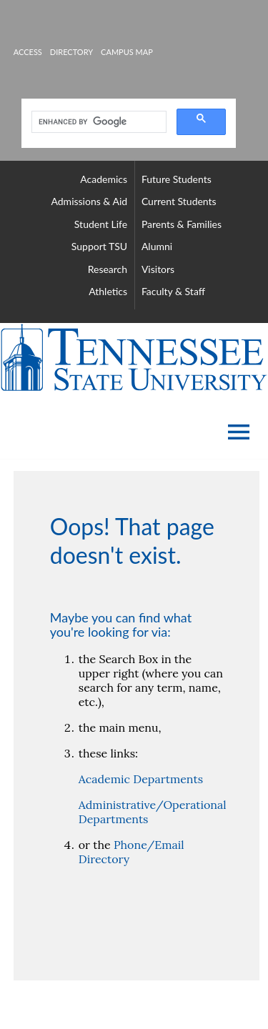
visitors (158, 269)
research (107, 269)
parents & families (182, 224)
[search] (98, 122)
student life (100, 224)
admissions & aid (89, 201)
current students (179, 201)
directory (71, 51)
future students (177, 179)
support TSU (99, 246)
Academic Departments (141, 779)
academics (103, 179)
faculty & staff (173, 291)
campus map (127, 51)
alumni (157, 246)
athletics (108, 291)
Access (28, 51)
